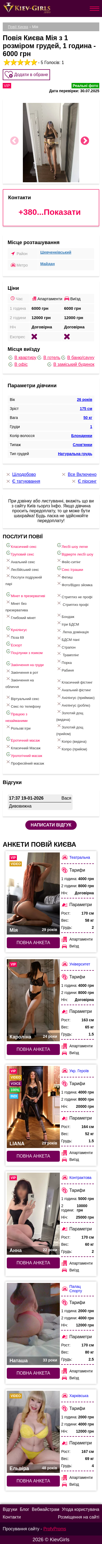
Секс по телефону (23, 705)
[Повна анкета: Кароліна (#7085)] (33, 1000)
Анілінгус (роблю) (73, 704)
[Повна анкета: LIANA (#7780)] (33, 1107)
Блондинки (81, 435)
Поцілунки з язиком (24, 652)
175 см (86, 408)
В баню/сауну (77, 357)
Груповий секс (19, 553)
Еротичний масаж (22, 739)
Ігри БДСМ (67, 623)
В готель (48, 357)
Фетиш (64, 576)
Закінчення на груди (24, 664)
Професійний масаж (24, 762)
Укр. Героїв (75, 1070)
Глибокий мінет (20, 617)
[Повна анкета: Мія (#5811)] (33, 893)
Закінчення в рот (21, 671)
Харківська (74, 1395)
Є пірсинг (84, 481)
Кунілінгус (16, 629)
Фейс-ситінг (68, 561)
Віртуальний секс (22, 698)
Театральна (75, 857)
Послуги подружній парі (23, 579)
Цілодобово (20, 474)
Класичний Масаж (23, 747)
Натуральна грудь (75, 454)
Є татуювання (22, 481)
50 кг (88, 417)
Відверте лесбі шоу (74, 553)
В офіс (18, 364)
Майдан (47, 264)
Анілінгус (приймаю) (75, 696)
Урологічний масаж (23, 754)
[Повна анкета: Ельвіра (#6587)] (33, 1432)
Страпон (66, 646)
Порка (64, 661)
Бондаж (65, 615)
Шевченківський (55, 252)
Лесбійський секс (22, 568)
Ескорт (13, 644)
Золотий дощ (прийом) (69, 729)
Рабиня (65, 669)
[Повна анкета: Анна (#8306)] (33, 1214)
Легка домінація (72, 631)
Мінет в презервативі (25, 595)
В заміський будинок (70, 364)
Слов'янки (82, 445)
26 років (84, 399)
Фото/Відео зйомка (74, 584)
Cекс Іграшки (69, 568)
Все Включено (79, 474)
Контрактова (76, 1177)
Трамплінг (67, 654)
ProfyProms (54, 1528)
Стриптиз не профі (74, 596)
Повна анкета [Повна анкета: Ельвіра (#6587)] (33, 1481)
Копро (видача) (71, 740)
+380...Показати (49, 211)
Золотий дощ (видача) (69, 715)
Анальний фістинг (73, 689)
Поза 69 (14, 636)
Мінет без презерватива (16, 605)
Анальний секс (20, 561)
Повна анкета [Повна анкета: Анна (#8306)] (33, 1262)
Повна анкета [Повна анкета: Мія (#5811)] (33, 942)
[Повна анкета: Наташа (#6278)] (33, 1324)
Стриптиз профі (72, 603)
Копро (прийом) (71, 748)
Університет (75, 964)
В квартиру (22, 357)
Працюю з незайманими (16, 716)
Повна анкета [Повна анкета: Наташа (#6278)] (33, 1373)
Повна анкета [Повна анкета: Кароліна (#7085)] (33, 1049)
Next (85, 141)
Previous (14, 141)
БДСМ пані (67, 638)
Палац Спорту (71, 1288)
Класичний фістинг (74, 681)
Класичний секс (20, 545)
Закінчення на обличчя (19, 682)
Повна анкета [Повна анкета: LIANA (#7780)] (33, 1156)
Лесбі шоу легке (72, 545)
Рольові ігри (17, 727)
